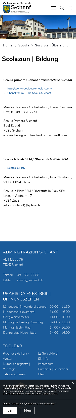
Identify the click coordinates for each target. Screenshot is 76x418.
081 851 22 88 (28, 275)
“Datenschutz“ (49, 393)
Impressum (45, 364)
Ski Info (43, 358)
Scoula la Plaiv (16, 168)
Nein (28, 410)
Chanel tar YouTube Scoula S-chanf (29, 93)
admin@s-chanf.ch (30, 280)
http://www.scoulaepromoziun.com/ (29, 88)
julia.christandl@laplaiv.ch (21, 205)
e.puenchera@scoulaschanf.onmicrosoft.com (35, 135)
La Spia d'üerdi (48, 353)
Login (70, 8)
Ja (10, 410)
